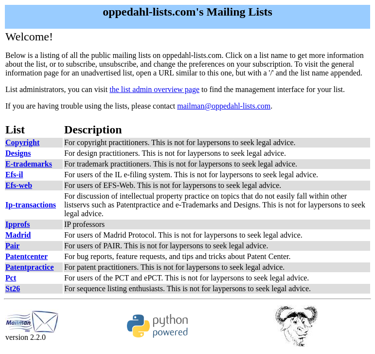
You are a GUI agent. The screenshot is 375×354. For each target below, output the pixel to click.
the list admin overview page (154, 89)
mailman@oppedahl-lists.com (223, 106)
